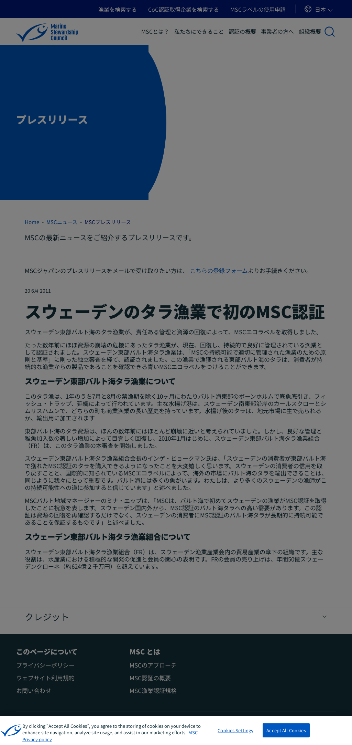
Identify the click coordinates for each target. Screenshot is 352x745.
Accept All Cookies (286, 736)
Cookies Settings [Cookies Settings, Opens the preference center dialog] (235, 736)
